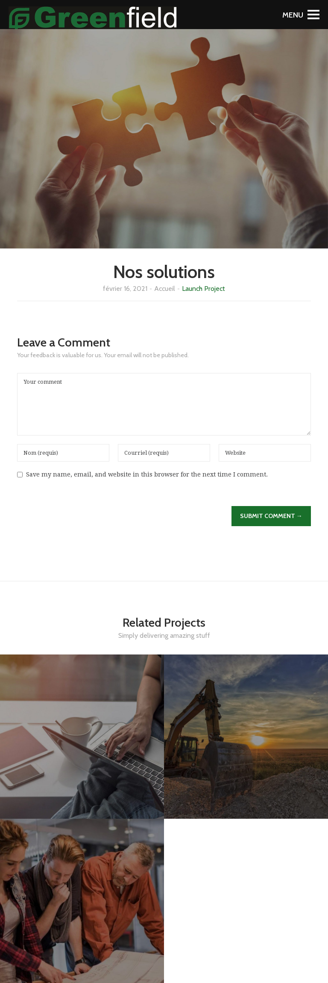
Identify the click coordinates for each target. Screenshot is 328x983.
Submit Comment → (271, 516)
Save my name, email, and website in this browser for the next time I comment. (147, 474)
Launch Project (203, 288)
